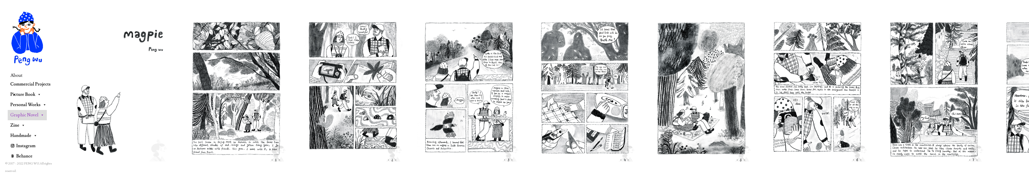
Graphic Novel (27, 115)
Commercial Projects (30, 85)
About (16, 75)
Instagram (26, 146)
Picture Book (25, 94)
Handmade (23, 136)
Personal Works (28, 105)
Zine (17, 125)
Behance (24, 156)
